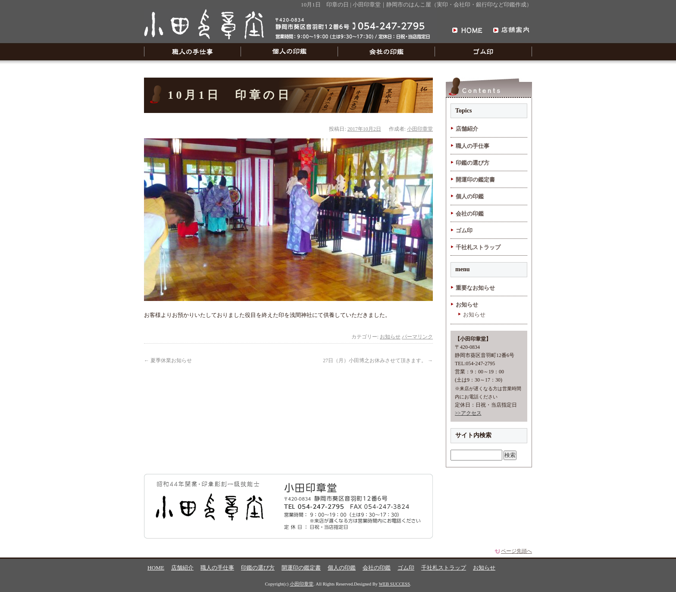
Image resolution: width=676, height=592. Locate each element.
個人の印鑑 (289, 51)
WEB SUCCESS (394, 584)
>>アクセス (468, 413)
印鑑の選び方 (472, 163)
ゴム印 (483, 51)
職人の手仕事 (192, 51)
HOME (155, 567)
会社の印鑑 (386, 51)
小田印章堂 (420, 129)
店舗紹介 (467, 128)
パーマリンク (417, 337)
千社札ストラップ (478, 247)
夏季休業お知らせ (168, 360)
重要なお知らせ (475, 288)
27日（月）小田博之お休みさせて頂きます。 (378, 360)
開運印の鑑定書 (475, 179)
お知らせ (390, 337)
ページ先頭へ (516, 551)
